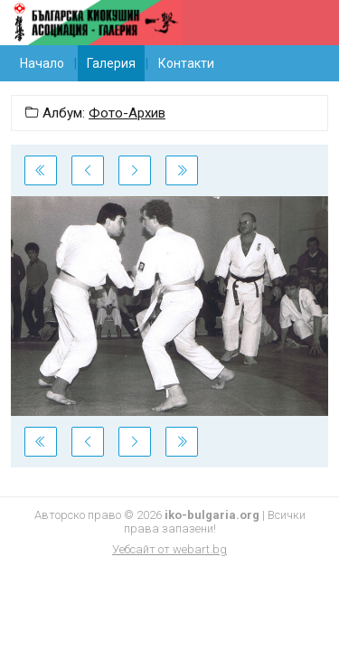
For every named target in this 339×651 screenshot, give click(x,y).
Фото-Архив (127, 113)
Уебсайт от (169, 549)
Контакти (186, 63)
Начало (42, 63)
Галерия (111, 63)
